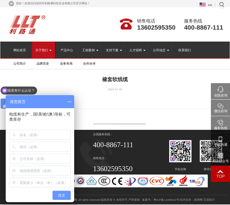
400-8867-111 (203, 27)
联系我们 (184, 50)
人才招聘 (137, 50)
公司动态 (161, 50)
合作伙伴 (89, 63)
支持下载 (114, 50)
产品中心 (66, 50)
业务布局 (66, 63)
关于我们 (43, 50)
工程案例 (90, 50)
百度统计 (209, 199)
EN (210, 5)
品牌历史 (43, 63)
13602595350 (156, 27)
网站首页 (19, 50)
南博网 (198, 199)
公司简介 (19, 63)
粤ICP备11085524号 (166, 199)
